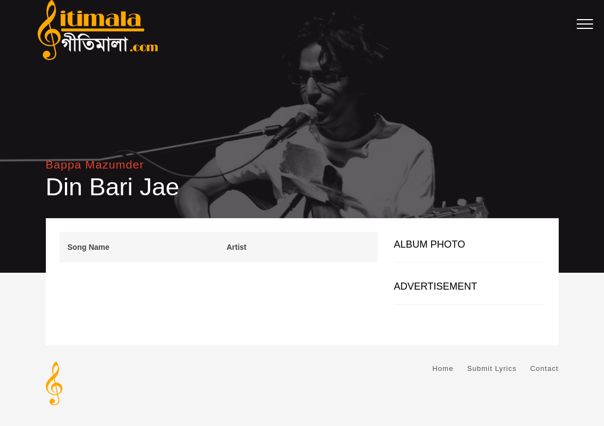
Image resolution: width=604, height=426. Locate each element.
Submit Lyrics (492, 368)
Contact (544, 368)
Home (442, 368)
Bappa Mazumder (95, 164)
